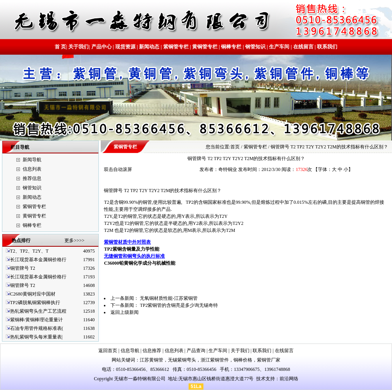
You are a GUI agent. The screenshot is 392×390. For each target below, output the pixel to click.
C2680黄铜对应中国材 (32, 294)
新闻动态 (149, 47)
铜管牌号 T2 (22, 268)
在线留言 (303, 47)
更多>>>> (74, 240)
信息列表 (32, 169)
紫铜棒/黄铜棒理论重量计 (36, 319)
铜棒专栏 (231, 47)
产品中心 (101, 47)
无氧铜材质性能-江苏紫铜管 (169, 298)
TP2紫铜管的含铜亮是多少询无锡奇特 (179, 305)
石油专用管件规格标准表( (36, 328)
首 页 (60, 47)
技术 (260, 378)
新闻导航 (32, 159)
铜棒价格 (242, 360)
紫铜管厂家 (268, 360)
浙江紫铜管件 (215, 360)
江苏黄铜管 (151, 360)
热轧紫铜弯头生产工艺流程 (38, 311)
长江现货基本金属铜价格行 (38, 259)
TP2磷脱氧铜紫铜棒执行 (35, 302)
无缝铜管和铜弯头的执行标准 (134, 256)
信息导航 (130, 350)
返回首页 (107, 350)
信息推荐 (152, 350)
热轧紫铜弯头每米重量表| (36, 337)
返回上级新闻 (124, 312)
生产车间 (279, 47)
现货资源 (125, 47)
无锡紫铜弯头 (182, 360)
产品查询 (196, 350)
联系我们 (326, 47)
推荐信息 (32, 178)
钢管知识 (255, 47)
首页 (235, 147)
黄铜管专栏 (204, 47)
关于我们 (78, 47)
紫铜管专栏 (176, 47)
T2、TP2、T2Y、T (29, 251)
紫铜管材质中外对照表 (127, 242)
